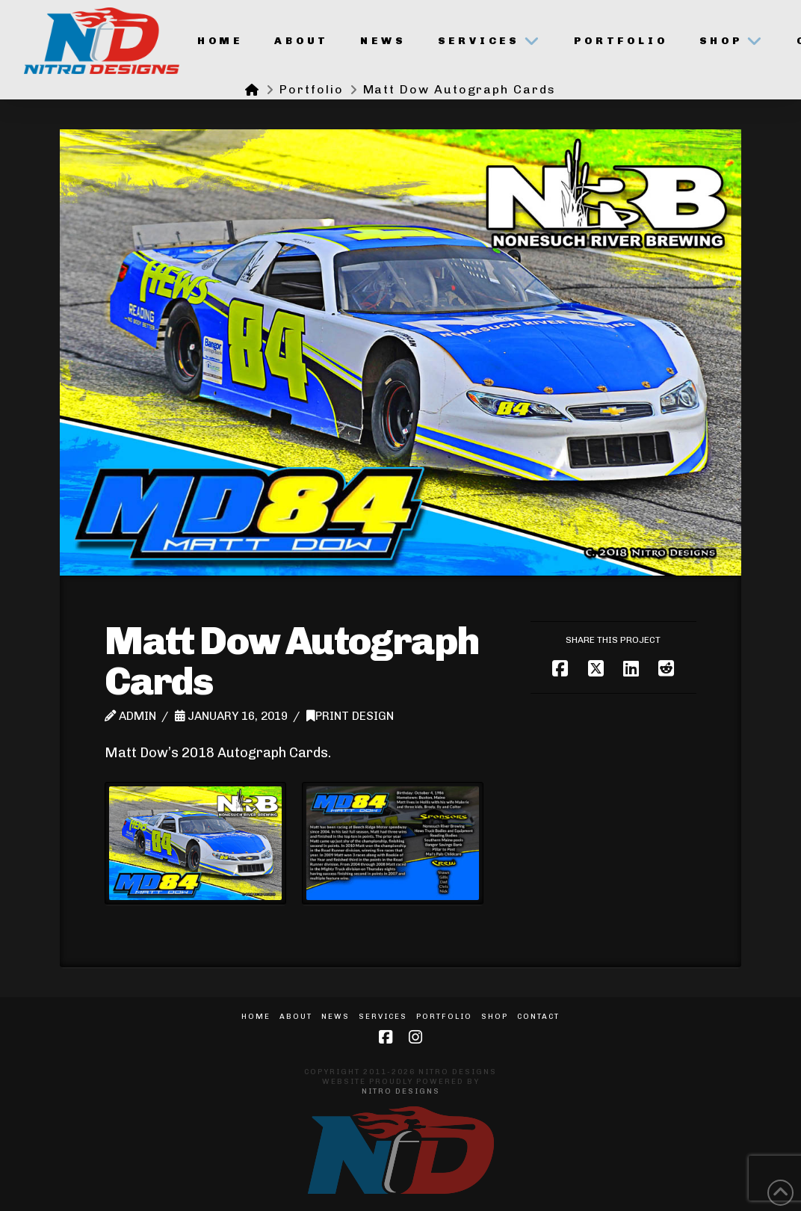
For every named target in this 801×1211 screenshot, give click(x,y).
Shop (494, 1016)
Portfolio (444, 1016)
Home (255, 1016)
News (335, 1016)
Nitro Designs (401, 1091)
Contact (538, 1016)
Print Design (350, 716)
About (295, 1016)
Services (383, 1016)
